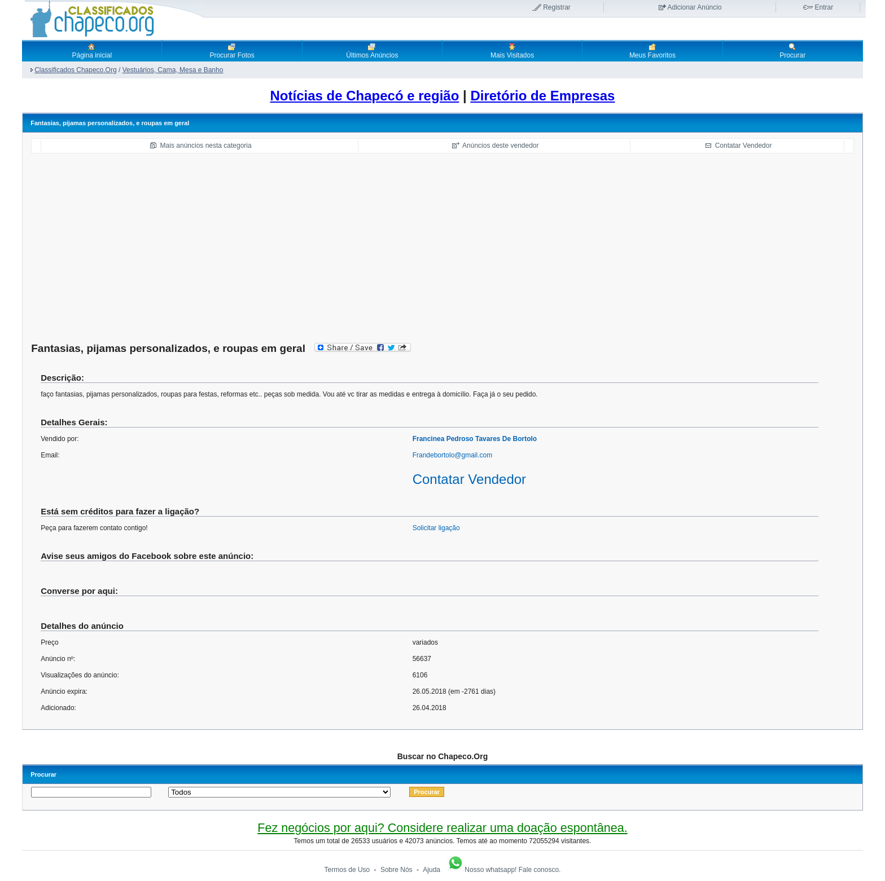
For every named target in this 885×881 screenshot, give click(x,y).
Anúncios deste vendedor (500, 145)
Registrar (557, 7)
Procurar (792, 50)
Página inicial (92, 50)
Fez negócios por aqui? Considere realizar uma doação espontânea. (442, 828)
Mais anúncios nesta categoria (206, 145)
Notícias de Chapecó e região (364, 95)
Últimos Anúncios (372, 50)
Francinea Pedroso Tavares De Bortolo (475, 439)
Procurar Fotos (231, 50)
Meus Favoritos (652, 50)
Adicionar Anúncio (695, 7)
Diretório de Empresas (542, 95)
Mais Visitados (512, 50)
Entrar (824, 7)
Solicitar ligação (436, 528)
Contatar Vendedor (743, 145)
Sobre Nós (396, 870)
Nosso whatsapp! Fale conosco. (503, 870)
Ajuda (431, 870)
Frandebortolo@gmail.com (453, 455)
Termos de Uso (347, 870)
